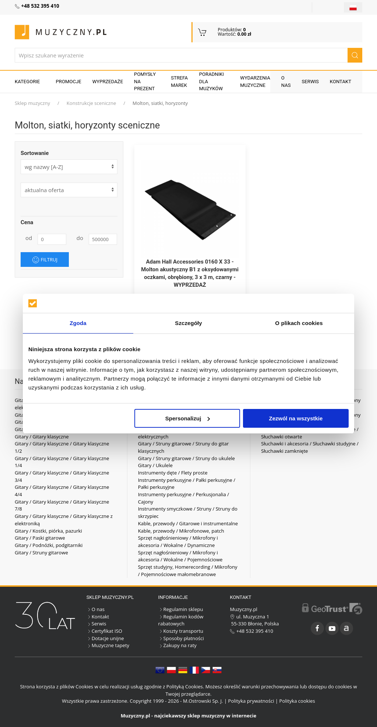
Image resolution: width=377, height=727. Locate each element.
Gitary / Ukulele (155, 465)
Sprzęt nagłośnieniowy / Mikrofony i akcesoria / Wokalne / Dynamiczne (178, 541)
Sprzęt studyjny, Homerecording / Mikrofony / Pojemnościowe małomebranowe (187, 571)
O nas (286, 81)
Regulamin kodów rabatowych (181, 620)
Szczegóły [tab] (188, 323)
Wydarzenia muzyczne (255, 81)
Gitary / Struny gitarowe (41, 552)
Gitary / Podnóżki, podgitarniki (48, 545)
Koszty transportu (181, 631)
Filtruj (44, 260)
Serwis (310, 81)
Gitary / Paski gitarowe (40, 537)
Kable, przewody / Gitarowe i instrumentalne (188, 523)
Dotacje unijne (105, 638)
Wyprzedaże (107, 81)
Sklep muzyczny (32, 103)
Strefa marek (179, 81)
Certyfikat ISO (104, 631)
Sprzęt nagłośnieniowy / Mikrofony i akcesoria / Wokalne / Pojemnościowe (180, 556)
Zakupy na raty (177, 645)
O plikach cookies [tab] (299, 323)
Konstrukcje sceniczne (91, 103)
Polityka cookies (297, 701)
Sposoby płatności (181, 638)
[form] (69, 190)
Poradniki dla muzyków (211, 81)
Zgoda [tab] (78, 323)
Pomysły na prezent (145, 81)
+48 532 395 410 (251, 631)
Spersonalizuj (187, 418)
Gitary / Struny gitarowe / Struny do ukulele (186, 458)
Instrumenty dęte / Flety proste (173, 472)
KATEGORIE (27, 81)
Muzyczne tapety (108, 645)
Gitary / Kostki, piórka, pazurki (48, 530)
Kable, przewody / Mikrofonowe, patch (181, 530)
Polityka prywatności (251, 701)
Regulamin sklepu (180, 609)
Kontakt (340, 81)
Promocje (68, 81)
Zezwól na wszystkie (296, 418)
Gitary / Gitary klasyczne (42, 436)
